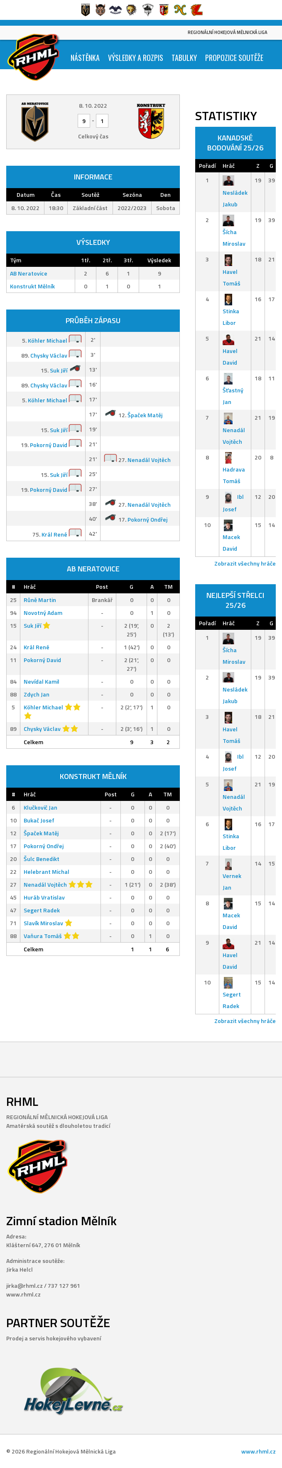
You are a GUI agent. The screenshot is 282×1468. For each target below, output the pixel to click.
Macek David (231, 536)
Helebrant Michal (46, 871)
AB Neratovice (28, 273)
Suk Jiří (58, 370)
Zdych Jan (36, 694)
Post (102, 586)
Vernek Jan (232, 875)
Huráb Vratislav (44, 897)
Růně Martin (40, 599)
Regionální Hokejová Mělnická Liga (227, 32)
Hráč (30, 586)
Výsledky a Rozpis (135, 57)
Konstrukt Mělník (32, 286)
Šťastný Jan (233, 390)
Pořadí (207, 165)
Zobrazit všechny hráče (245, 563)
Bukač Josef (39, 820)
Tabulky (184, 57)
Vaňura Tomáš (43, 935)
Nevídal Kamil (41, 681)
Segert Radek (42, 910)
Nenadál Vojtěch (149, 459)
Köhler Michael (47, 340)
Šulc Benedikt (41, 858)
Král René (54, 534)
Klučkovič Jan (40, 807)
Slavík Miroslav (43, 923)
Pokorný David (48, 444)
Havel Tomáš (231, 271)
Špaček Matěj (145, 415)
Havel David (230, 350)
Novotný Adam (43, 612)
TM (168, 586)
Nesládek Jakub (235, 192)
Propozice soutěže (234, 57)
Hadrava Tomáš (234, 469)
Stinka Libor (231, 311)
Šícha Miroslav (234, 231)
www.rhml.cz (258, 1451)
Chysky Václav (48, 355)
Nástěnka (85, 57)
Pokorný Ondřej (147, 519)
